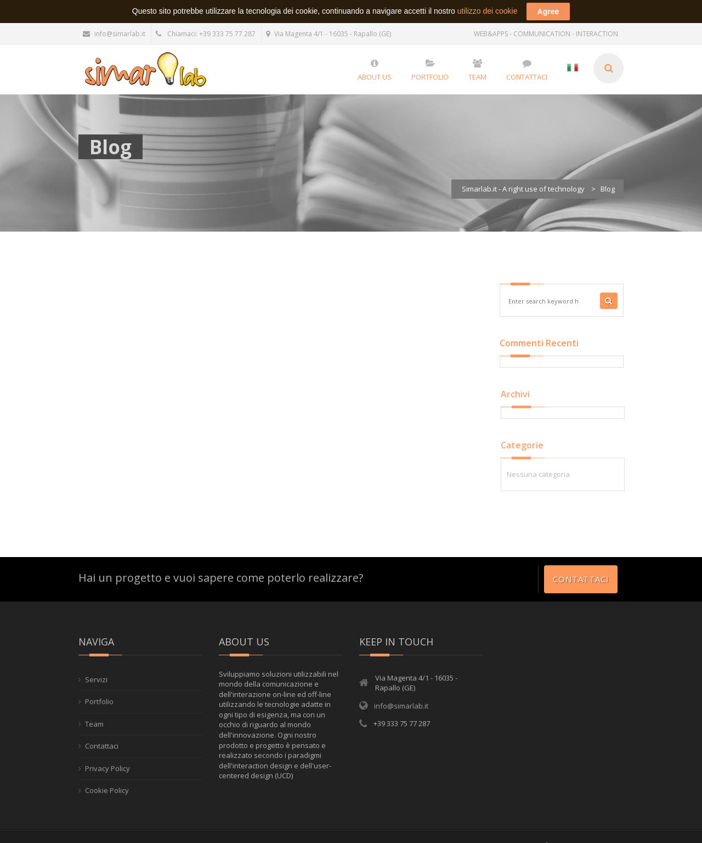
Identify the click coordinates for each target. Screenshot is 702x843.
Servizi (96, 667)
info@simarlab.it (114, 21)
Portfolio (99, 689)
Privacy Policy (107, 756)
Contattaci (581, 566)
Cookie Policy (107, 778)
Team (94, 711)
